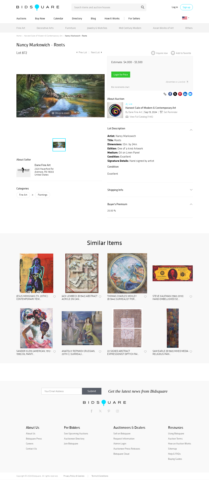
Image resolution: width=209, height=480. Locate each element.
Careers (29, 443)
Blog (93, 18)
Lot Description (116, 128)
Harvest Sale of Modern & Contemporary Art (43, 36)
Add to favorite (183, 53)
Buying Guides (175, 458)
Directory (77, 18)
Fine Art (20, 28)
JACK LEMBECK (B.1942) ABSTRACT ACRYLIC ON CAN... (79, 298)
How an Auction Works (179, 443)
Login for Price (121, 74)
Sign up (186, 7)
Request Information (123, 438)
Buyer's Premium (117, 204)
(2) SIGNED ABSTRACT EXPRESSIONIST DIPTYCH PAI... (123, 353)
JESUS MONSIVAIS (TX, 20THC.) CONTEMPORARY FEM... (32, 298)
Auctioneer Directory (74, 438)
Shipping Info (115, 190)
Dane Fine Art (43, 165)
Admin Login (119, 443)
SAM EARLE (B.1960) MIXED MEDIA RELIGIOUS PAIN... (170, 353)
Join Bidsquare (71, 443)
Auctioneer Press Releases (126, 448)
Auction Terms (175, 438)
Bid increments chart (120, 87)
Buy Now (40, 18)
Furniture (70, 28)
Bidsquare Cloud (121, 453)
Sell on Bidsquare (122, 433)
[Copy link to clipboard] (165, 94)
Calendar (58, 18)
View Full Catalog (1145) (139, 116)
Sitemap (172, 448)
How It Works (112, 18)
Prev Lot (81, 52)
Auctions (21, 18)
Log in (175, 7)
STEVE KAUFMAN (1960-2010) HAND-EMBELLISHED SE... (168, 298)
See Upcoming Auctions (76, 433)
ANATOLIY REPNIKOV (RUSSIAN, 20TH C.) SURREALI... (78, 353)
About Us (30, 433)
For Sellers (134, 18)
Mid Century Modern (130, 28)
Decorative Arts (45, 28)
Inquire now (162, 53)
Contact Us (31, 448)
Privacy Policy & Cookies (73, 476)
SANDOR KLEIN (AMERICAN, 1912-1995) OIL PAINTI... (33, 353)
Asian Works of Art (163, 28)
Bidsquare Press (34, 438)
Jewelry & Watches (97, 28)
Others (189, 28)
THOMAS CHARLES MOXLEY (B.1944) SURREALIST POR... (122, 298)
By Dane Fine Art (133, 112)
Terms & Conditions (100, 476)
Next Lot (96, 52)
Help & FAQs (174, 453)
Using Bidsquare (176, 433)
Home (19, 36)
